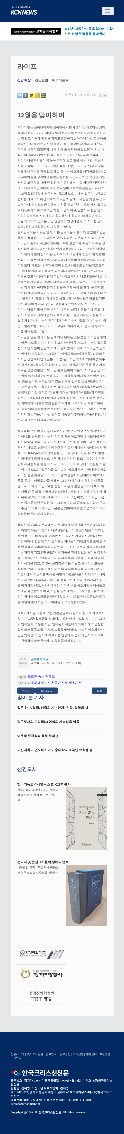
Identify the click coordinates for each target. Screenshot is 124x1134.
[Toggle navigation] (108, 11)
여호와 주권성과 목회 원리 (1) (38, 739)
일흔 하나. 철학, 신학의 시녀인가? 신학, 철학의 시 (52, 711)
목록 (99, 694)
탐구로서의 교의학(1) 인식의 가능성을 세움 (48, 725)
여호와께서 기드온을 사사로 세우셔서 (55, 686)
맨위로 (26, 694)
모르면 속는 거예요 (41, 679)
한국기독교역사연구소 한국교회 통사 (44, 787)
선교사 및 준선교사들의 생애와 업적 (43, 865)
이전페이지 (46, 694)
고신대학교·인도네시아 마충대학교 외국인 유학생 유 (55, 753)
